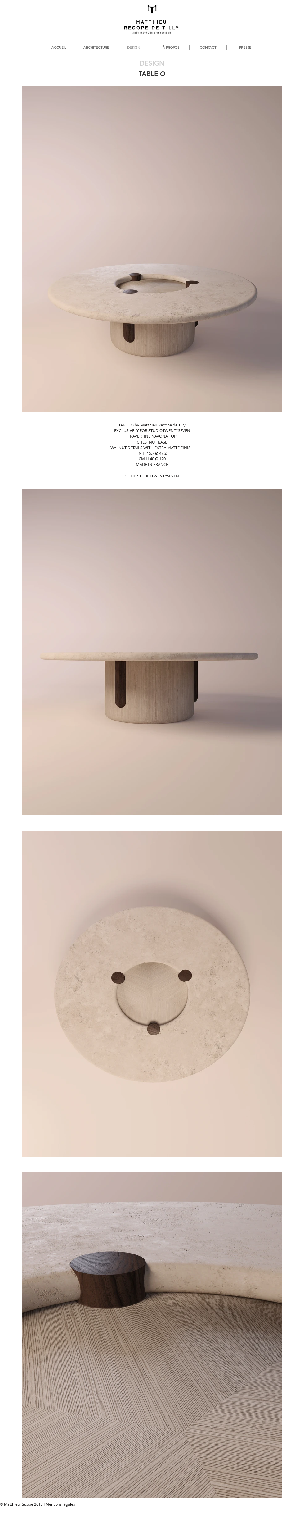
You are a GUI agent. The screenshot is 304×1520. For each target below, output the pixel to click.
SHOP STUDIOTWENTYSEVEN (152, 476)
